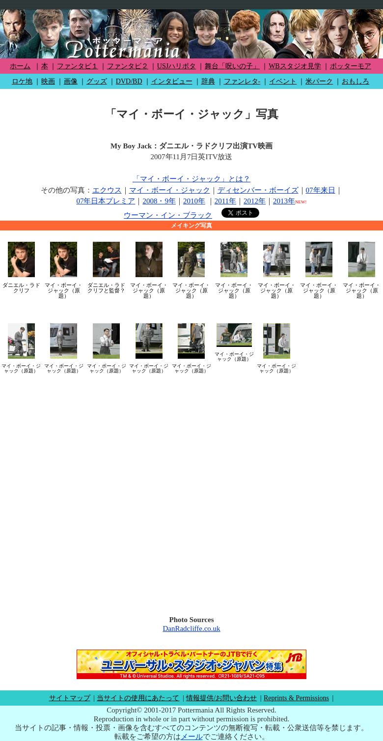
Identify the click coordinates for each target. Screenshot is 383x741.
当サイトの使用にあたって (138, 698)
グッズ (96, 81)
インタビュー (171, 81)
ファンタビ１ (77, 66)
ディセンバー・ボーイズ (258, 190)
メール (192, 737)
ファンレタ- (242, 81)
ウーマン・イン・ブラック (168, 215)
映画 (48, 81)
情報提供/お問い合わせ (221, 698)
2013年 (284, 201)
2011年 (225, 201)
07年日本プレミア (105, 201)
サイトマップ (69, 698)
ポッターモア (350, 66)
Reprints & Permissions (296, 698)
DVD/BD (129, 81)
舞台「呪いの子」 (232, 66)
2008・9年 (159, 201)
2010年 (194, 201)
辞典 (208, 81)
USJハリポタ (176, 66)
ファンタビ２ (127, 66)
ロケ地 (22, 81)
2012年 (255, 201)
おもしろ (355, 81)
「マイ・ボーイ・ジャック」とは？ (191, 179)
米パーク (319, 81)
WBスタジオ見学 (295, 66)
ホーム (20, 66)
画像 (71, 81)
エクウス (107, 190)
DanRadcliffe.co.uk (191, 628)
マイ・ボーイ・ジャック (169, 190)
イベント (283, 81)
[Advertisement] (118, 491)
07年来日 (320, 190)
